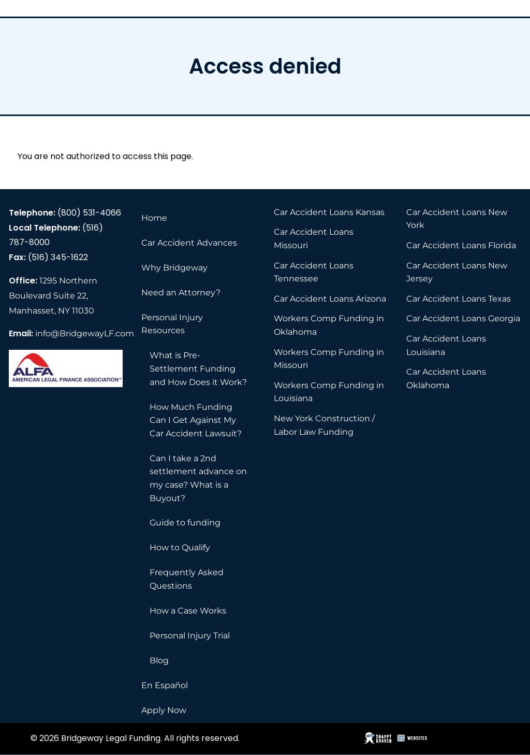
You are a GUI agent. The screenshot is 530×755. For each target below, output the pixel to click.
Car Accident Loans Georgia (463, 318)
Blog (159, 660)
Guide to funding (185, 523)
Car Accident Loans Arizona (330, 299)
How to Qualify (180, 547)
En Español (164, 685)
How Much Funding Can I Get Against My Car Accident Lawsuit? (196, 420)
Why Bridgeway (174, 268)
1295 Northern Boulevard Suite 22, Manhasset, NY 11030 (53, 296)
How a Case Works (188, 611)
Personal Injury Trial (190, 635)
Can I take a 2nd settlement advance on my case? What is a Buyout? (198, 478)
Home (154, 218)
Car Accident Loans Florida (461, 245)
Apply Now (163, 710)
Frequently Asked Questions (187, 579)
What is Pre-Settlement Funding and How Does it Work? (198, 368)
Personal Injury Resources (172, 324)
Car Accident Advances (189, 243)
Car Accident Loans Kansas (329, 212)
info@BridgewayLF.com (84, 333)
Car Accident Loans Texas (458, 299)
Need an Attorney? (180, 292)
